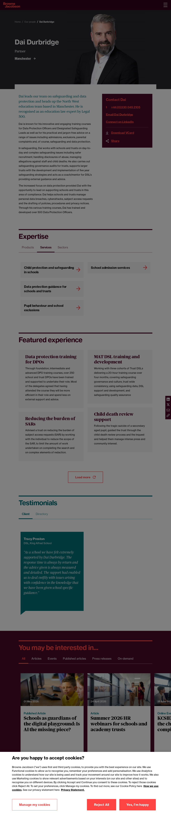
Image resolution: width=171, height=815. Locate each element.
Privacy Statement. (73, 802)
